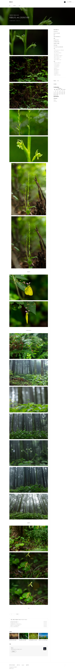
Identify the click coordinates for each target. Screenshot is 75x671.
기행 (11, 619)
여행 (54, 61)
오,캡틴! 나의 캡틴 (56, 43)
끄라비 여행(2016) (56, 65)
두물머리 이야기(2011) (57, 74)
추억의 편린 (55, 45)
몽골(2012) (55, 68)
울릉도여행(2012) (56, 69)
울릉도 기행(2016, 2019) (57, 56)
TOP (65, 665)
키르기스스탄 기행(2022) (57, 52)
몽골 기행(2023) (56, 51)
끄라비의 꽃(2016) (56, 64)
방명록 (14, 5)
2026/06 (59, 88)
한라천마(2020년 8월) (13, 621)
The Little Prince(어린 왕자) (58, 46)
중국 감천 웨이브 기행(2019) (58, 55)
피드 (19, 5)
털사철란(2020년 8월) (13, 622)
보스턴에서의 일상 (56, 41)
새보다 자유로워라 (57, 36)
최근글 (55, 80)
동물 (54, 38)
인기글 (58, 80)
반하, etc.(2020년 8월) (14, 626)
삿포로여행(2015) (56, 66)
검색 (62, 2)
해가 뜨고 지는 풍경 (57, 33)
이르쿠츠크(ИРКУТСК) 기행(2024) (59, 50)
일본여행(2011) (56, 73)
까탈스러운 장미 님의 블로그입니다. (16, 649)
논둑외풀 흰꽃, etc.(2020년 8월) (15, 624)
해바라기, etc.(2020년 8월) (14, 625)
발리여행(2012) (56, 70)
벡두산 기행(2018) (56, 58)
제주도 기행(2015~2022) (17, 619)
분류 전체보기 (56, 29)
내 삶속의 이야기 (56, 40)
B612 (11, 2)
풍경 (54, 34)
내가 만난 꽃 (55, 31)
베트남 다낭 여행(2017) (57, 62)
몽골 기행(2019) (56, 54)
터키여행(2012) (56, 72)
